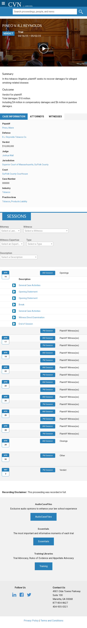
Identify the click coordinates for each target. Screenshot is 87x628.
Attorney (4, 226)
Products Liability (19, 201)
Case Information (13, 116)
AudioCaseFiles (43, 516)
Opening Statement (28, 292)
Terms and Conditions (52, 620)
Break (21, 304)
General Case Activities (29, 285)
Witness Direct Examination (31, 317)
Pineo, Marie (8, 128)
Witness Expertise (9, 240)
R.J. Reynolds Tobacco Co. (14, 137)
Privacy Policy (31, 620)
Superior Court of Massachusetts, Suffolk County (25, 164)
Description (6, 253)
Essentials (43, 541)
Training (44, 566)
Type (28, 240)
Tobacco (6, 192)
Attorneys (37, 116)
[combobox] (10, 231)
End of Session (26, 324)
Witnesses (55, 116)
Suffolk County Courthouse (15, 174)
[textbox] (10, 231)
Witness (27, 226)
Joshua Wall (8, 155)
